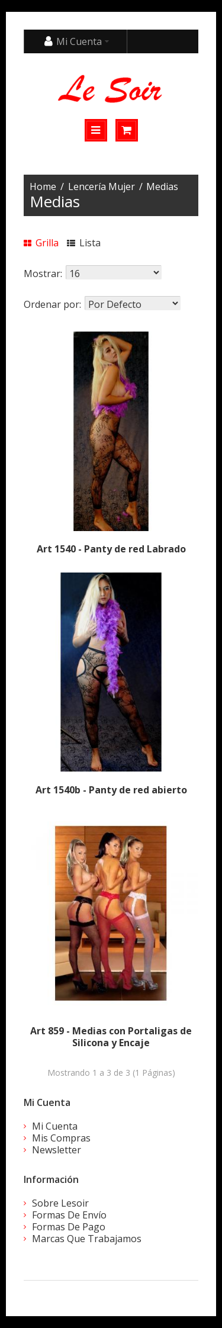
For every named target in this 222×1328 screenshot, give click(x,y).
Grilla (41, 242)
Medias (162, 186)
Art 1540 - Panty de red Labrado (111, 549)
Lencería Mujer (101, 186)
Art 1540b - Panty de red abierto (111, 790)
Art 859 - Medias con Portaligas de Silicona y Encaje (111, 1037)
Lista (84, 242)
